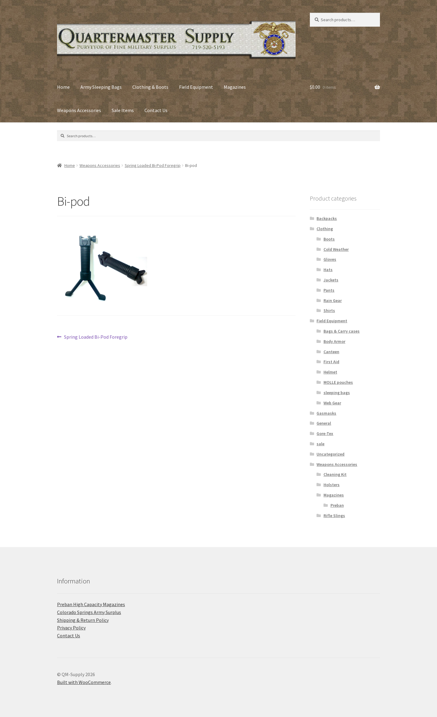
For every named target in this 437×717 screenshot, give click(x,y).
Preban (337, 505)
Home (63, 87)
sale (320, 443)
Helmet (330, 372)
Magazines (235, 87)
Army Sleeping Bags (101, 87)
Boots (329, 239)
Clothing (325, 228)
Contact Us (156, 110)
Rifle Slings (334, 515)
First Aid (331, 361)
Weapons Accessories (79, 110)
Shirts (329, 310)
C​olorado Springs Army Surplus (89, 612)
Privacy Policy (71, 628)
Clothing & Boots (150, 87)
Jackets (331, 280)
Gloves (330, 259)
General (324, 423)
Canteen (331, 351)
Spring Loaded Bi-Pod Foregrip (153, 165)
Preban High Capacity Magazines (91, 604)
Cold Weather (336, 249)
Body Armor (334, 341)
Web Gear (332, 403)
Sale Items (123, 110)
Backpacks (327, 218)
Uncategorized (330, 454)
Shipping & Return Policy (83, 620)
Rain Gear (333, 300)
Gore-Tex (325, 433)
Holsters (332, 484)
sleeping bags (337, 392)
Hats (328, 269)
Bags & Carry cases (342, 331)
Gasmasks (326, 413)
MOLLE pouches (338, 382)
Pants (329, 290)
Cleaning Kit (335, 474)
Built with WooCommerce (84, 682)
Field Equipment (196, 87)
